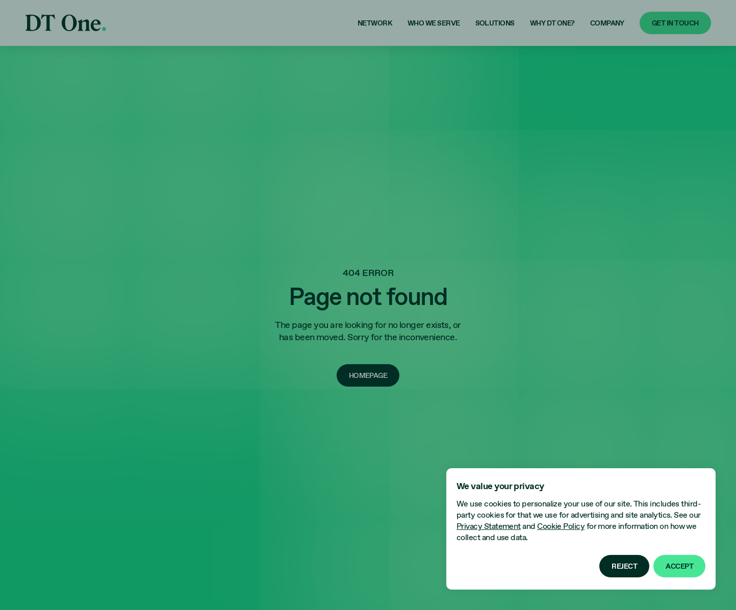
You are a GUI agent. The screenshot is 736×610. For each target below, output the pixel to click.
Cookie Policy (561, 526)
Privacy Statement (488, 526)
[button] (624, 566)
